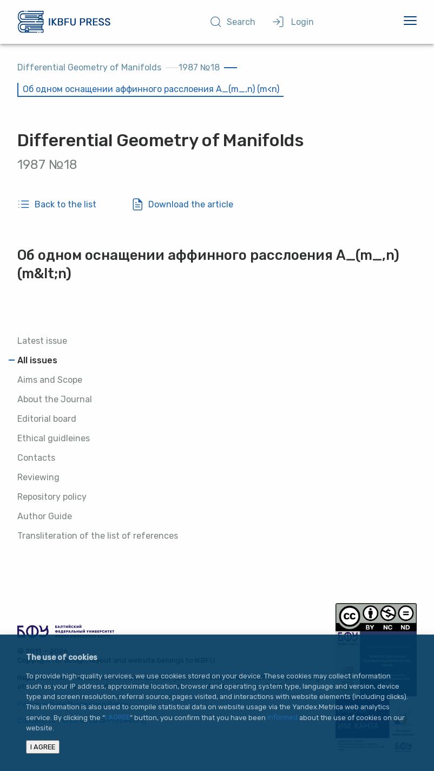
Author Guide (44, 516)
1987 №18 (199, 67)
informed (282, 718)
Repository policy (52, 497)
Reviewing (38, 477)
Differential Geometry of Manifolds (89, 67)
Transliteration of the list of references (97, 536)
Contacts (36, 458)
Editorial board (46, 419)
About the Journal (54, 399)
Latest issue (42, 341)
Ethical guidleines (53, 438)
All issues (37, 360)
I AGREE (117, 718)
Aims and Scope (49, 380)
